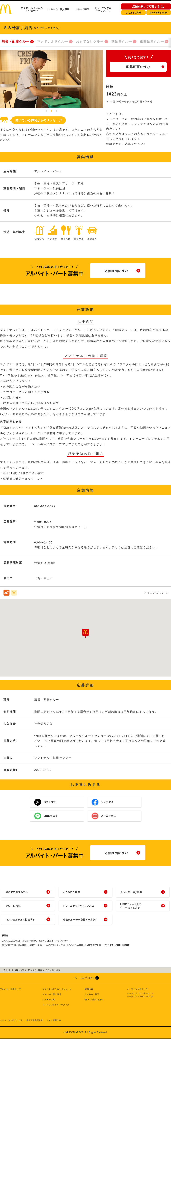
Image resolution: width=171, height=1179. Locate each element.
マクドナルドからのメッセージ (31, 9)
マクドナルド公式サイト (11, 1020)
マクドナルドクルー (52, 41)
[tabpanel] (51, 79)
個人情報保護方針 (34, 1020)
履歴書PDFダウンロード (58, 941)
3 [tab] (56, 111)
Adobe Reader (122, 945)
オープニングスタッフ (137, 989)
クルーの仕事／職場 (58, 9)
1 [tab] (46, 111)
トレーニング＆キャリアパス (102, 9)
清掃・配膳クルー (15, 41)
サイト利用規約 (53, 1020)
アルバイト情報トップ (10, 989)
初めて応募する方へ (158, 13)
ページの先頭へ (83, 977)
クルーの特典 (82, 9)
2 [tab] (51, 111)
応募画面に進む (138, 67)
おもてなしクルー (90, 41)
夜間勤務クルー (152, 41)
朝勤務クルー (121, 41)
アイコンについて (156, 592)
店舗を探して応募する (146, 6)
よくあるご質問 (133, 13)
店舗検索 (89, 989)
